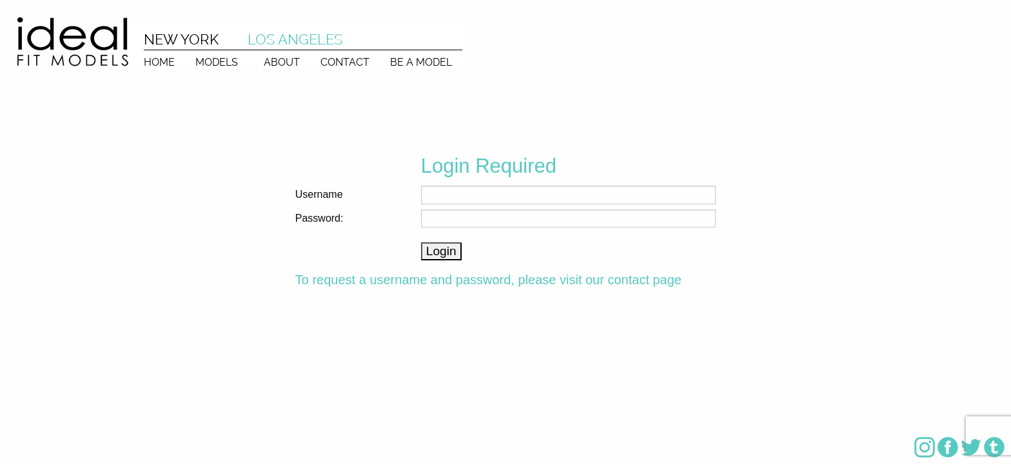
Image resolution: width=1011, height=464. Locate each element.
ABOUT (282, 62)
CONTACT (344, 62)
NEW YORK (181, 39)
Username (319, 194)
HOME (159, 62)
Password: (319, 218)
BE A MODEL (421, 62)
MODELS (216, 62)
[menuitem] (159, 59)
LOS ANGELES (295, 39)
